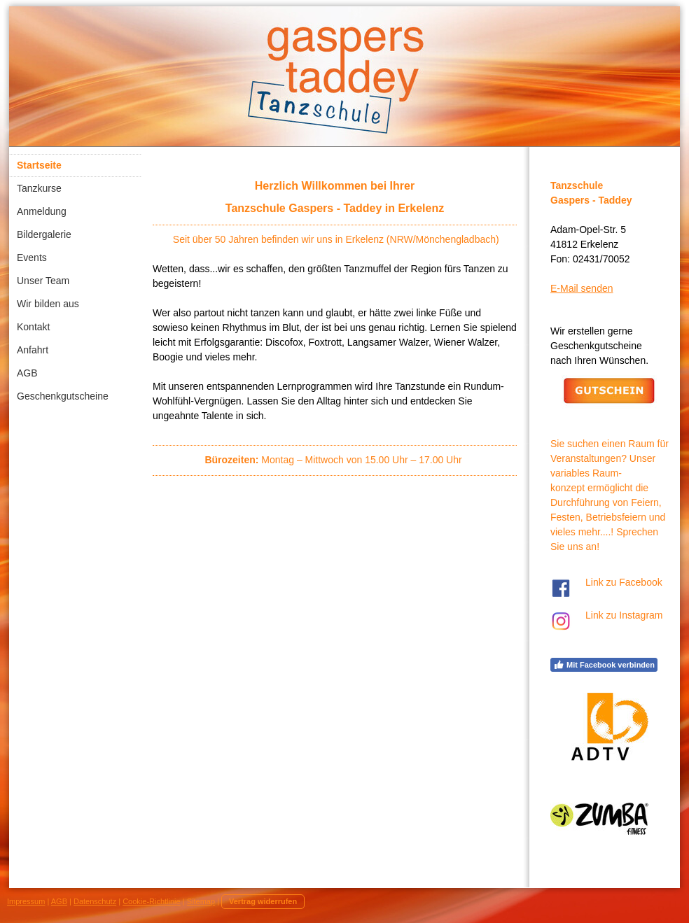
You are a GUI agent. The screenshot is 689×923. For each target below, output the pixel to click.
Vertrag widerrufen (263, 901)
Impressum (26, 901)
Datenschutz (95, 901)
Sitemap (201, 901)
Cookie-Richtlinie (152, 901)
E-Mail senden (581, 288)
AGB (59, 901)
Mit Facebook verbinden (604, 664)
